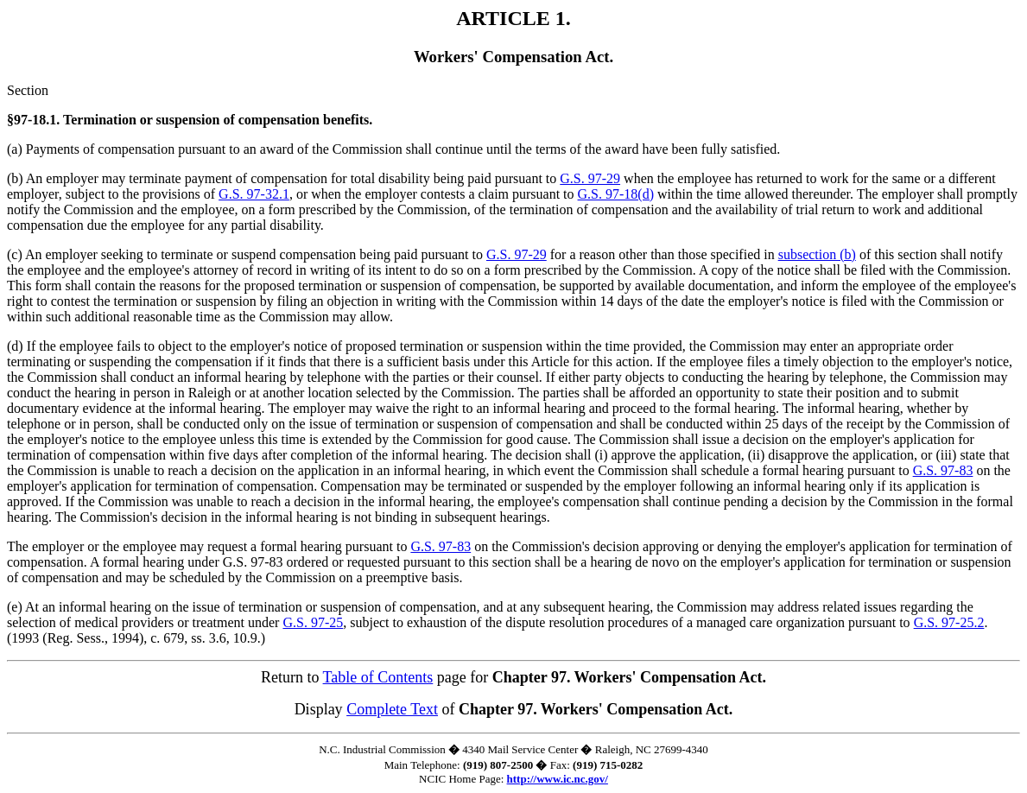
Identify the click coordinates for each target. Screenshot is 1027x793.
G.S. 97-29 (590, 178)
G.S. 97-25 (312, 622)
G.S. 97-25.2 (949, 622)
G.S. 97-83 (943, 470)
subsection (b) (817, 254)
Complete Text (392, 709)
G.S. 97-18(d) (616, 194)
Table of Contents (378, 677)
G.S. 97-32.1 (254, 194)
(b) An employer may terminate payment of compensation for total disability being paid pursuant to (283, 178)
